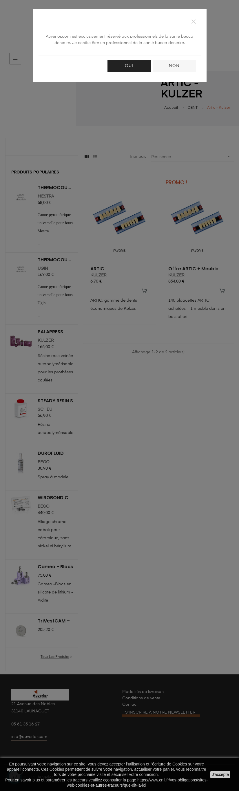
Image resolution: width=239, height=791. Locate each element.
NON (174, 66)
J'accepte (220, 774)
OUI (129, 66)
